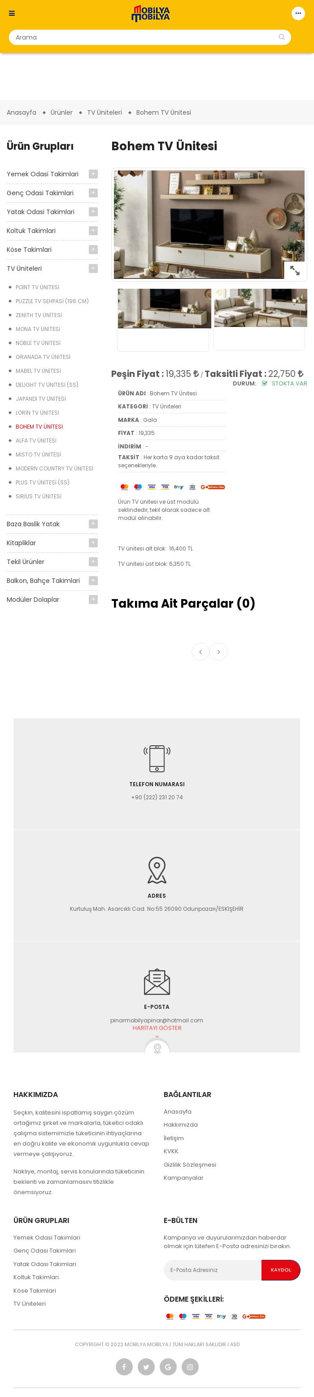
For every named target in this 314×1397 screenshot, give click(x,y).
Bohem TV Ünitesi (39, 426)
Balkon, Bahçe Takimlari (43, 580)
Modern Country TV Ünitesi (54, 468)
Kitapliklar (21, 542)
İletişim (174, 1138)
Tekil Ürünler (25, 561)
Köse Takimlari (29, 249)
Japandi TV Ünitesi (41, 399)
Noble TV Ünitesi (38, 343)
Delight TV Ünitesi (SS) (47, 385)
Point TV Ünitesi (37, 287)
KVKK (171, 1151)
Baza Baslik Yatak (33, 523)
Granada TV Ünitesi (43, 357)
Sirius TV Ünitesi (38, 496)
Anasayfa (178, 1111)
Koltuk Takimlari (31, 230)
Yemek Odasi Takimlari (42, 174)
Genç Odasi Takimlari (40, 192)
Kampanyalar (184, 1177)
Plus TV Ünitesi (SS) (43, 482)
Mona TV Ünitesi (38, 329)
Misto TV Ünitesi (38, 454)
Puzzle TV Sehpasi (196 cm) (52, 301)
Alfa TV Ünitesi (36, 440)
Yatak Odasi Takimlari (40, 211)
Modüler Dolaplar (33, 599)
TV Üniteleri (24, 268)
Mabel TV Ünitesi (38, 371)
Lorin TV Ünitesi (37, 412)
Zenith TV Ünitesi (39, 315)
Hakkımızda (181, 1124)
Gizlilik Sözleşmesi (190, 1164)
